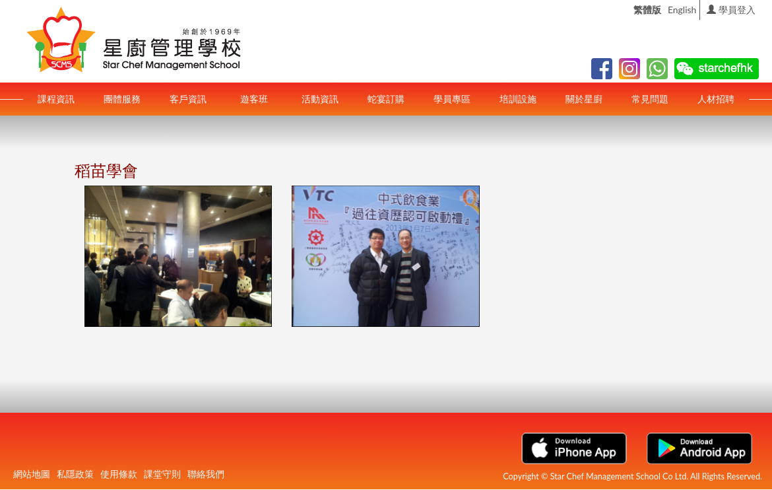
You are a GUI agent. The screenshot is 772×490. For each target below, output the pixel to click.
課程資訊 (56, 98)
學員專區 (452, 98)
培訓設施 (517, 98)
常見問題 (649, 98)
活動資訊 (320, 98)
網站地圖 (31, 473)
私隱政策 (75, 473)
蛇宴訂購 (386, 98)
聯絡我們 (205, 473)
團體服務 (122, 98)
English (682, 9)
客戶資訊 (188, 98)
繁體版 (647, 9)
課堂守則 (162, 473)
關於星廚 (583, 98)
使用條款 (118, 473)
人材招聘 (715, 98)
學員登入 (731, 9)
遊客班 (254, 98)
